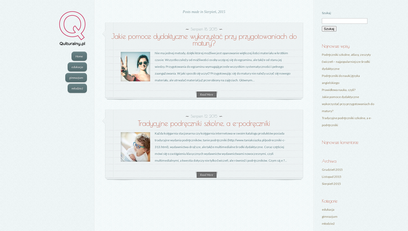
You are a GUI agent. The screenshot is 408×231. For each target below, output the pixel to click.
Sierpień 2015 (331, 184)
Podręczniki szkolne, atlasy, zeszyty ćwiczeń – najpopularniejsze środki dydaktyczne (346, 62)
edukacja (77, 67)
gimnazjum (76, 78)
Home (79, 56)
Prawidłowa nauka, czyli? (339, 90)
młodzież (77, 88)
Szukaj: (327, 13)
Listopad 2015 (331, 177)
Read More (206, 94)
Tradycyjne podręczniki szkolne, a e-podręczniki (204, 123)
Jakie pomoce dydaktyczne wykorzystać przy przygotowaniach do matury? (204, 39)
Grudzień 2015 (332, 170)
